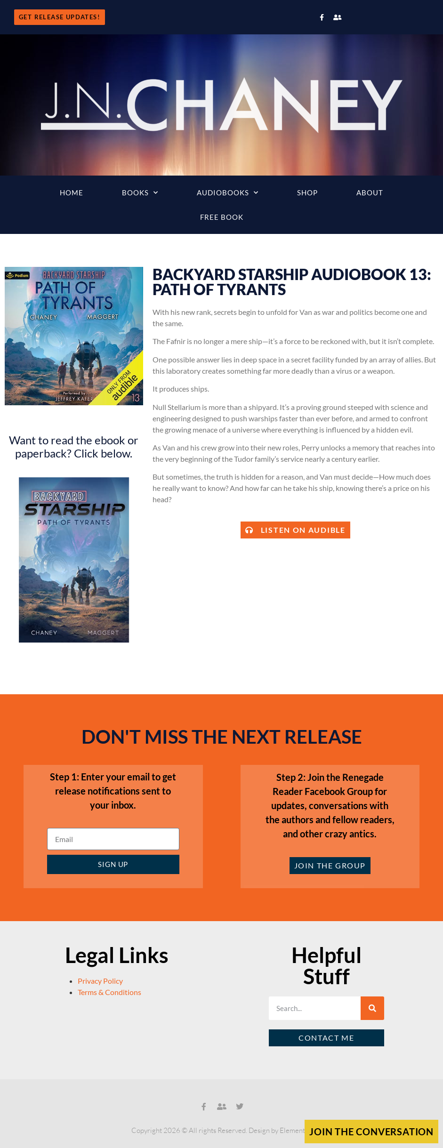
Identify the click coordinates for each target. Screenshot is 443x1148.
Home (71, 192)
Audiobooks (227, 192)
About (369, 192)
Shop (307, 192)
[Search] (372, 1008)
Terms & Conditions (109, 991)
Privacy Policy (100, 980)
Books (140, 192)
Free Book (221, 217)
